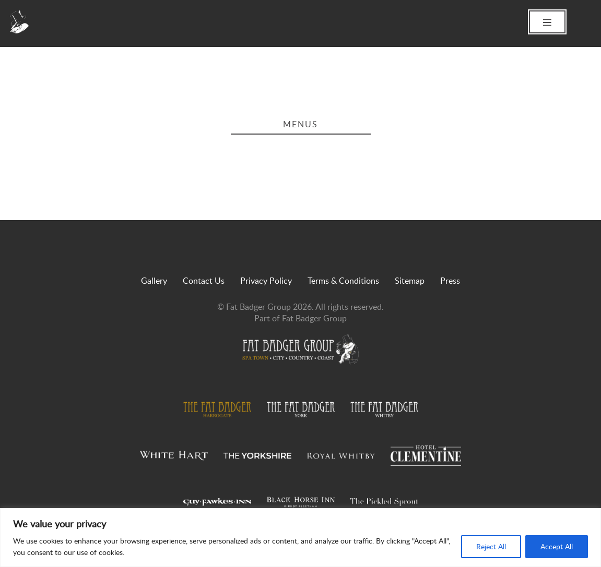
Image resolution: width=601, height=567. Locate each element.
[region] (300, 537)
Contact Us (204, 280)
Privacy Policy (266, 280)
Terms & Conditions (343, 280)
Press (450, 280)
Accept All (556, 546)
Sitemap (410, 280)
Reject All (491, 546)
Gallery (154, 280)
